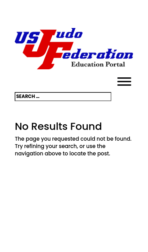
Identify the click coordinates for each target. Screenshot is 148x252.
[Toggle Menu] (124, 81)
